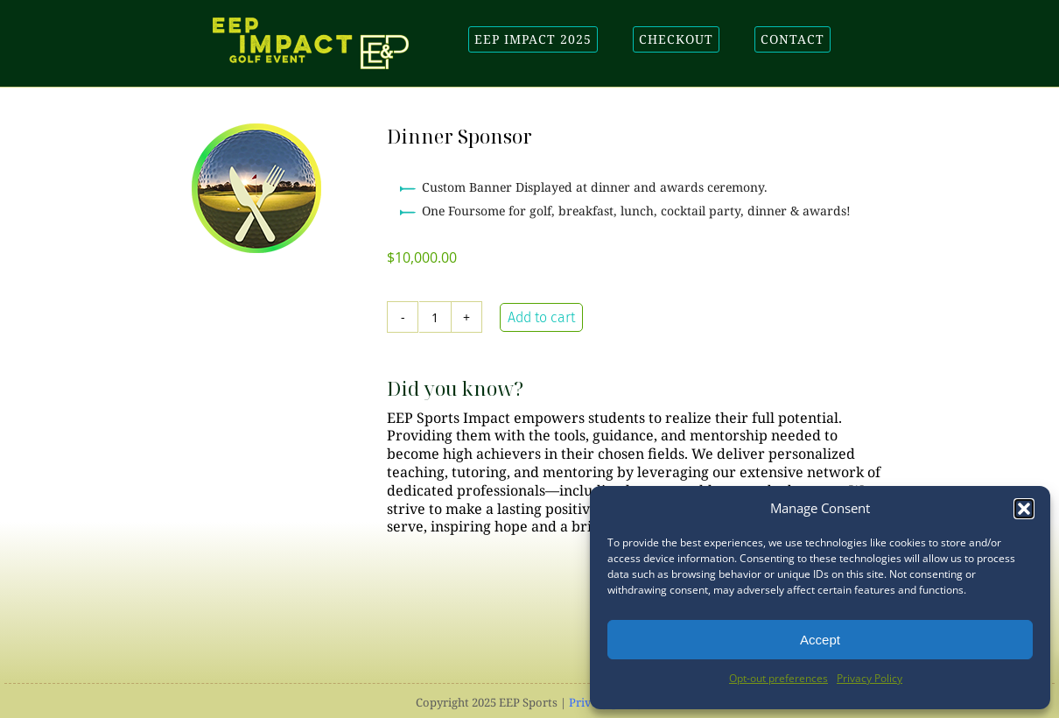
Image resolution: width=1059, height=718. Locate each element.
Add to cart (541, 317)
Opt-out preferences (778, 678)
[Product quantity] (435, 317)
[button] (1024, 508)
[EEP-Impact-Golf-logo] (311, 24)
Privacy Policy (869, 678)
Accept (820, 639)
